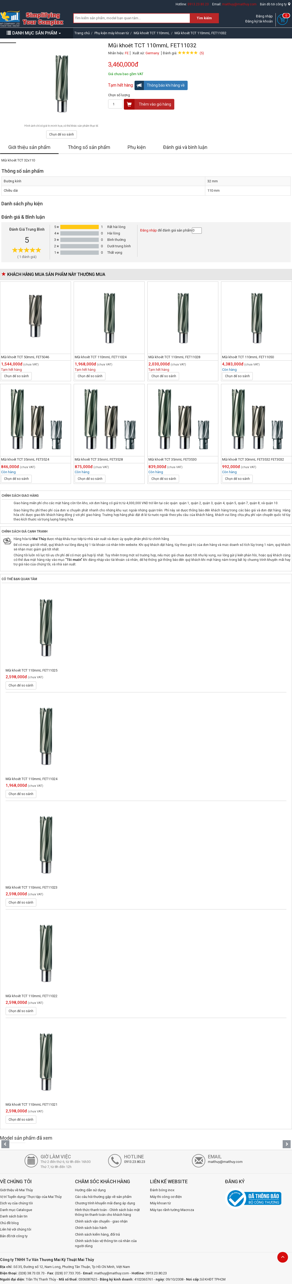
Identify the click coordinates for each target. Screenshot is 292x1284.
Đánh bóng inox (162, 1190)
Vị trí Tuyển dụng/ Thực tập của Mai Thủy (31, 1197)
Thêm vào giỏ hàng (147, 104)
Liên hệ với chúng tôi (15, 1229)
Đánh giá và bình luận (185, 147)
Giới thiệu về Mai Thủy (16, 1190)
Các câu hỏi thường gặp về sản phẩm (103, 1197)
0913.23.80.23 (198, 4)
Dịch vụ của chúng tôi (16, 1203)
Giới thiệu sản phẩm (29, 147)
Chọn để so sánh (61, 134)
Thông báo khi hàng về (159, 85)
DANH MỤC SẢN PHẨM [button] (34, 33)
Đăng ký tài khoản (259, 21)
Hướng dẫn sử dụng (90, 1190)
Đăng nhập (264, 16)
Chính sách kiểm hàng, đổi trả (97, 1234)
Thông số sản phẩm (89, 147)
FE (127, 53)
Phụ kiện (137, 147)
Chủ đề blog (9, 1223)
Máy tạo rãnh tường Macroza (172, 1210)
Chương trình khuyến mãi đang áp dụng (105, 1203)
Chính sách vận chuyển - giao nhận (101, 1221)
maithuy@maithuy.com (239, 4)
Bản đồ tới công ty (275, 4)
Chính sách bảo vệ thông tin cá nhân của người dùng (106, 1243)
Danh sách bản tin (13, 1216)
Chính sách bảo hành (91, 1228)
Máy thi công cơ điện (166, 1197)
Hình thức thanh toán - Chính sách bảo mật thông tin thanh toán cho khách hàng (107, 1212)
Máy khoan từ (160, 1203)
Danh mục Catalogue (16, 1210)
